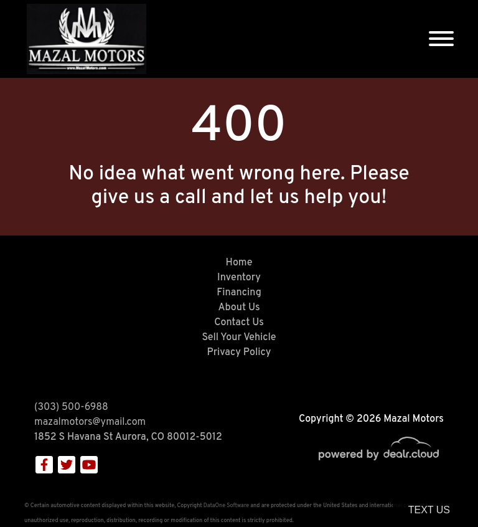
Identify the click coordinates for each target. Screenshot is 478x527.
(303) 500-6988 (71, 407)
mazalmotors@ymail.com (90, 422)
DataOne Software (226, 505)
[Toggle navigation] (441, 39)
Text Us (429, 510)
